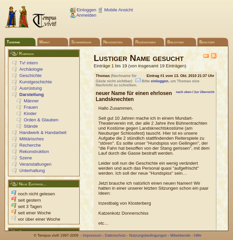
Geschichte (30, 75)
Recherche (30, 145)
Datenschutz (115, 235)
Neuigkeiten (112, 42)
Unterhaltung (32, 170)
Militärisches (31, 138)
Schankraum (81, 42)
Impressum (92, 235)
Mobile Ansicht (115, 9)
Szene (25, 157)
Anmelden (83, 15)
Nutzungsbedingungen (148, 235)
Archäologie (31, 69)
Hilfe (197, 235)
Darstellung (31, 94)
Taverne (13, 42)
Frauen (31, 107)
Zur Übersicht (204, 92)
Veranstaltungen (35, 164)
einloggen (159, 81)
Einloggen (83, 9)
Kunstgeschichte (35, 81)
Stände (31, 126)
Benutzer (207, 42)
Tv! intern (28, 62)
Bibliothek (175, 42)
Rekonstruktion (34, 151)
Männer (31, 100)
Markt (44, 42)
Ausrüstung (30, 88)
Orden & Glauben (41, 119)
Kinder (30, 113)
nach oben (184, 92)
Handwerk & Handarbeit (43, 132)
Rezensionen (145, 42)
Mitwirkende (180, 235)
